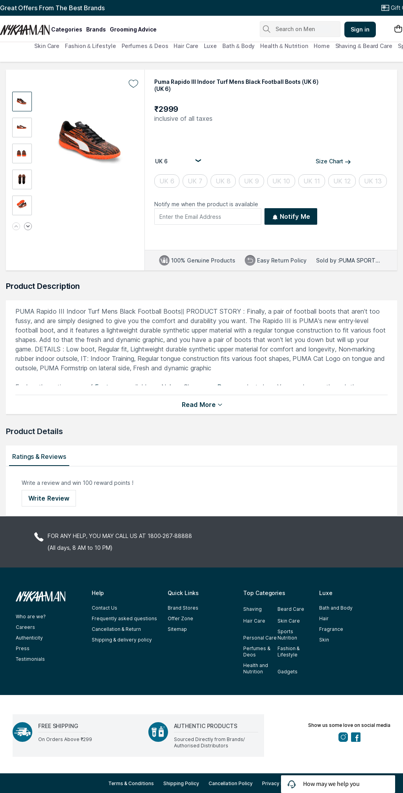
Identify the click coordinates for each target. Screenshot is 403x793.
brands (96, 29)
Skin (324, 640)
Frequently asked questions (124, 618)
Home (322, 46)
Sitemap (177, 629)
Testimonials (30, 659)
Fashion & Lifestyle (90, 46)
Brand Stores (183, 608)
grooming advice (133, 29)
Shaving (252, 609)
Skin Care (46, 46)
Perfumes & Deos (145, 46)
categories (66, 29)
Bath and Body (336, 608)
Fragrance (331, 629)
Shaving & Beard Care (363, 46)
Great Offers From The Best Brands (52, 8)
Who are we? (31, 616)
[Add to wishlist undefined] (133, 84)
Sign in (360, 29)
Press (23, 648)
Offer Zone (180, 618)
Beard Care (290, 609)
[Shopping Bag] (398, 29)
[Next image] (28, 226)
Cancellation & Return (116, 629)
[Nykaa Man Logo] (24, 27)
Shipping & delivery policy (122, 640)
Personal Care (260, 638)
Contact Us (104, 608)
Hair (324, 618)
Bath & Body (238, 46)
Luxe (210, 46)
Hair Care (186, 46)
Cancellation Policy (231, 783)
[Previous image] (16, 226)
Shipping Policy (181, 783)
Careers (25, 627)
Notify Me (291, 216)
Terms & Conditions (131, 783)
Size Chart (333, 161)
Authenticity (29, 638)
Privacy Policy (278, 783)
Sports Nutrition (287, 634)
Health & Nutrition (284, 46)
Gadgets (287, 672)
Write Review (48, 498)
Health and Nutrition (255, 668)
